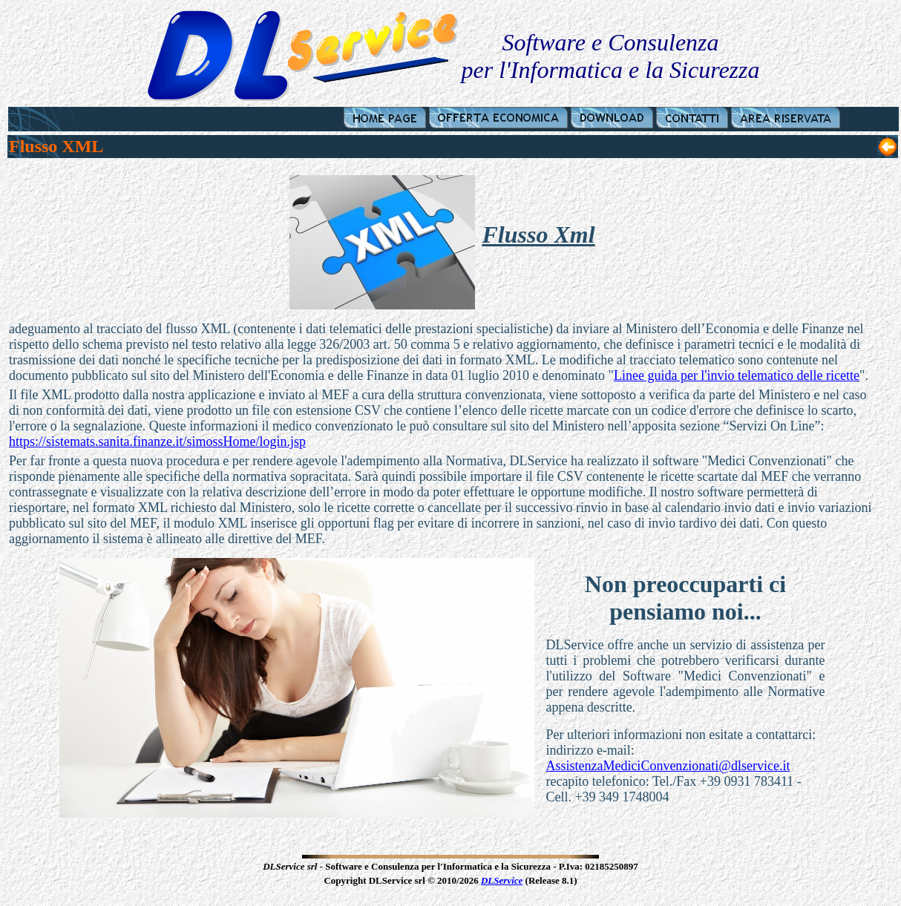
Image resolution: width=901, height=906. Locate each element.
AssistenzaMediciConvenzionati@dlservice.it (667, 765)
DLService (501, 880)
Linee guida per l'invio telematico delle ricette (736, 375)
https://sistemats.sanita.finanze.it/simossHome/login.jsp (157, 441)
